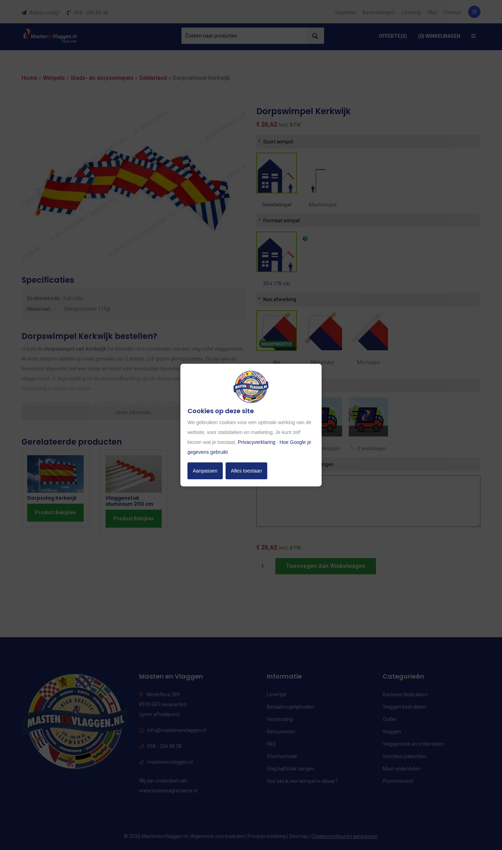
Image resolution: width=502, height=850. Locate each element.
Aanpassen (205, 471)
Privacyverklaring (256, 442)
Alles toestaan (246, 471)
